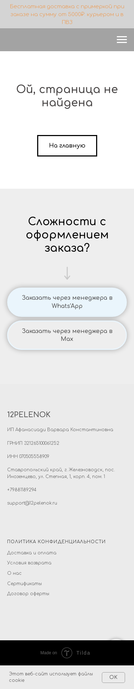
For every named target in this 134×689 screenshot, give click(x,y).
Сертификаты (24, 583)
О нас (14, 573)
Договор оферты (28, 593)
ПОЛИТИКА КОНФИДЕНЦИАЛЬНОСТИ (56, 541)
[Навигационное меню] (122, 39)
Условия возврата (29, 562)
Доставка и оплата (31, 552)
